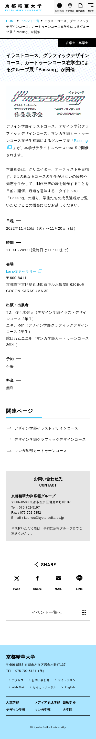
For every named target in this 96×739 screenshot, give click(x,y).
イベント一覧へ (59, 612)
